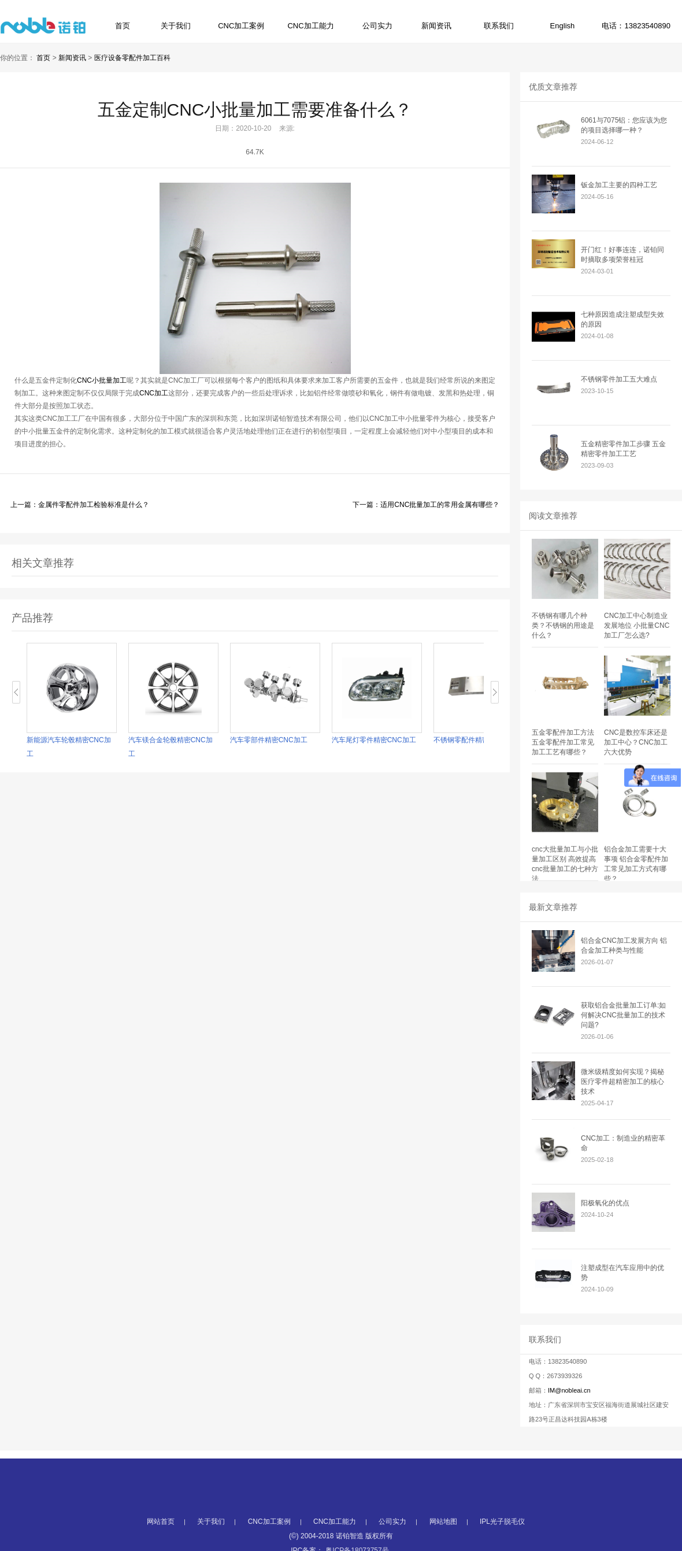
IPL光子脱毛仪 (502, 1536)
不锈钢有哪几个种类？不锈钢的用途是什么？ (563, 625)
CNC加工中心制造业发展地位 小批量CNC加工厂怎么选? (636, 625)
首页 (122, 25)
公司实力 (377, 25)
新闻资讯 (436, 25)
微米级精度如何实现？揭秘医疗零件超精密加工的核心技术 (622, 1081)
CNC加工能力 (310, 25)
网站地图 (443, 1536)
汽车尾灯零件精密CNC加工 (374, 740)
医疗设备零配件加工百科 (132, 58)
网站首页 (161, 1536)
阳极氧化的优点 (605, 1203)
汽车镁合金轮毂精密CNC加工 (171, 747)
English (562, 25)
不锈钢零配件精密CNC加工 (476, 740)
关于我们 (176, 25)
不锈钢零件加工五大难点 (619, 379)
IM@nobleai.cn (569, 1390)
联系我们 (499, 25)
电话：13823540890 (636, 25)
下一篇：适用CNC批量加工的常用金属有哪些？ (426, 505)
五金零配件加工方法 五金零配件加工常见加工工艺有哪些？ (563, 742)
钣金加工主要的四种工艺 (619, 185)
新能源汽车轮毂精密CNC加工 (69, 747)
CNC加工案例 (241, 25)
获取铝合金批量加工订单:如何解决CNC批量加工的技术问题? (623, 1015)
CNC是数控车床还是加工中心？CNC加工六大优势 (636, 742)
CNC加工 (153, 393)
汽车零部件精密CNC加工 (269, 740)
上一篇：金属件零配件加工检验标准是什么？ (79, 505)
